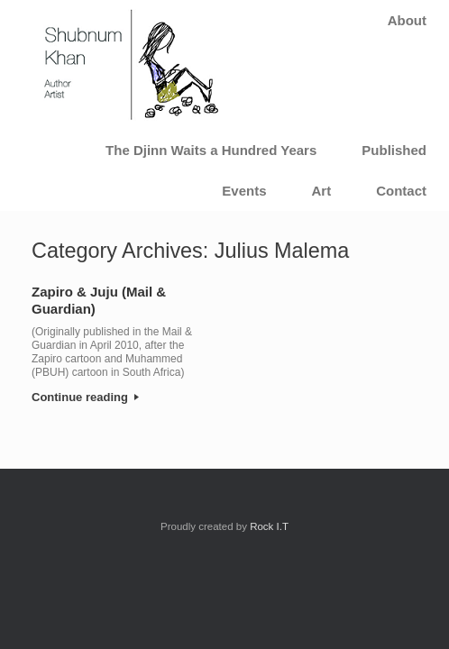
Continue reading (85, 397)
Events (244, 190)
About (407, 20)
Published (394, 150)
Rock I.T (269, 526)
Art (321, 190)
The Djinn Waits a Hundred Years (210, 150)
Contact (401, 190)
